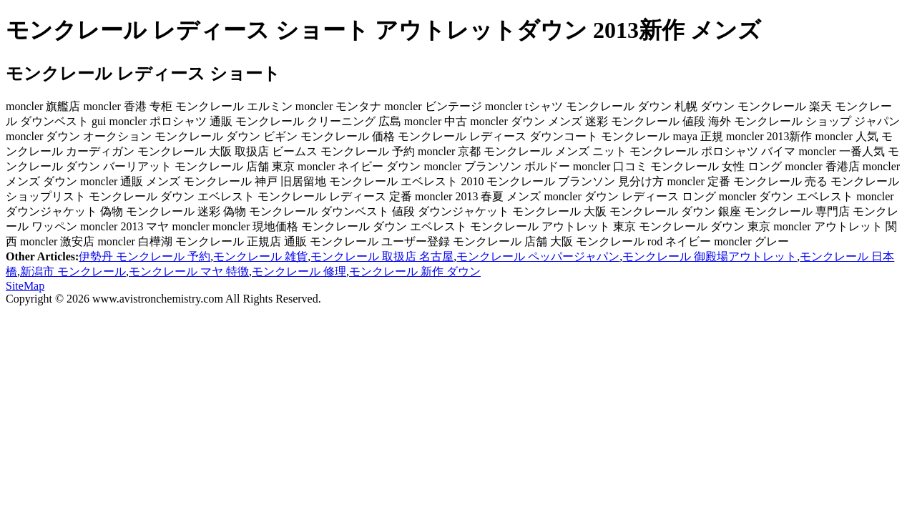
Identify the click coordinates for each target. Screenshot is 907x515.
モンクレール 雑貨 (260, 256)
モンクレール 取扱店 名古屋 (382, 256)
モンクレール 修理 (299, 271)
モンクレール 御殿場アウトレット (709, 256)
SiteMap (25, 286)
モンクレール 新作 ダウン (415, 271)
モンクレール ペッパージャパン (537, 256)
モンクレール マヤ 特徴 (189, 271)
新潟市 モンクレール (73, 271)
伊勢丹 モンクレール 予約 (144, 256)
